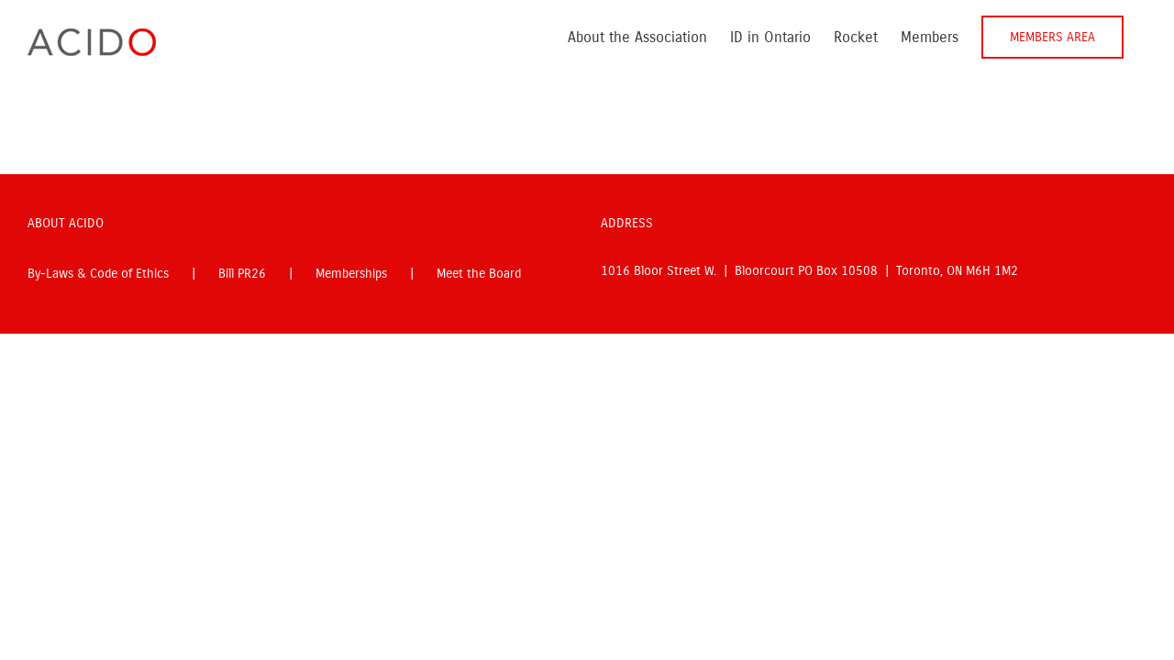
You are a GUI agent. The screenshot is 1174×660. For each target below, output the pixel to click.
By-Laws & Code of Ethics (98, 273)
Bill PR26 (242, 273)
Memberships (351, 273)
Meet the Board (479, 273)
